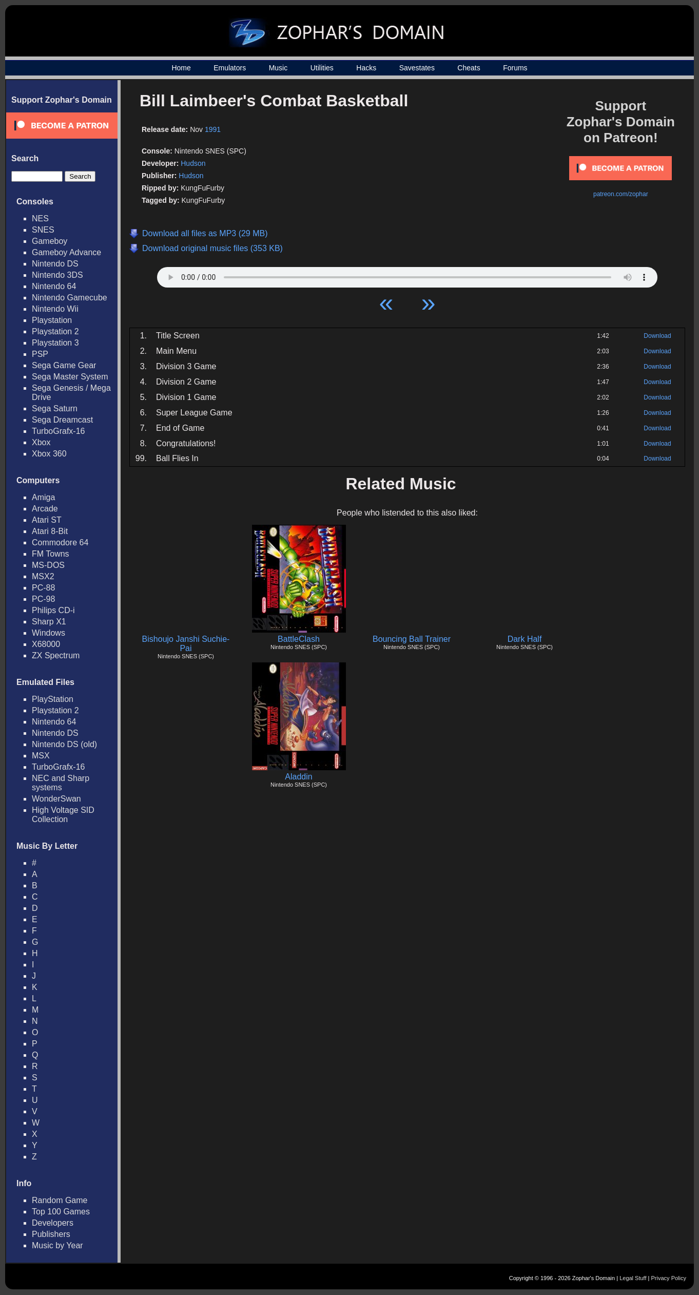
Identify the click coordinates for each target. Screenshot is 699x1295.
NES (40, 218)
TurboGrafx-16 (58, 431)
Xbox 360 (49, 453)
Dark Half (525, 639)
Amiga (43, 497)
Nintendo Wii (55, 308)
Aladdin (298, 776)
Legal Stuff (632, 1278)
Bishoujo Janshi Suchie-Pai (186, 644)
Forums (515, 68)
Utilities (322, 68)
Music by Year (57, 1245)
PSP (40, 354)
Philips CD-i (53, 610)
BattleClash (299, 639)
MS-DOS (48, 565)
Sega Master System (70, 376)
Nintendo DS (55, 263)
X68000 (46, 644)
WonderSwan (56, 798)
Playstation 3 (55, 342)
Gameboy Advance (66, 252)
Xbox (41, 442)
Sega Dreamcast (62, 419)
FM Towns (50, 553)
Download (657, 335)
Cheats (468, 68)
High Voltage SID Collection (63, 815)
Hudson (193, 163)
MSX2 (43, 576)
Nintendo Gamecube (69, 297)
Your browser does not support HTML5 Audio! (407, 275)
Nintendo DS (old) (64, 744)
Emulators (229, 68)
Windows (48, 633)
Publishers (51, 1234)
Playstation (52, 320)
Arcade (45, 508)
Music (278, 68)
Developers (52, 1222)
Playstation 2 (55, 331)
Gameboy (49, 241)
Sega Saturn (54, 408)
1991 (213, 129)
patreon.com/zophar (620, 194)
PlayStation (52, 699)
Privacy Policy (668, 1278)
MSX (41, 755)
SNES (43, 229)
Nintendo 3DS (57, 275)
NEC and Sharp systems (60, 783)
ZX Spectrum (56, 655)
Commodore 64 (60, 542)
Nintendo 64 (54, 286)
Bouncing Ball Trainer (412, 639)
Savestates (417, 68)
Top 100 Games (61, 1211)
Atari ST (47, 520)
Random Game (60, 1200)
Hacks (366, 68)
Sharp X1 (49, 621)
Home (180, 68)
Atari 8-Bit (50, 531)
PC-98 (43, 599)
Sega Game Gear (64, 365)
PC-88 (43, 587)
